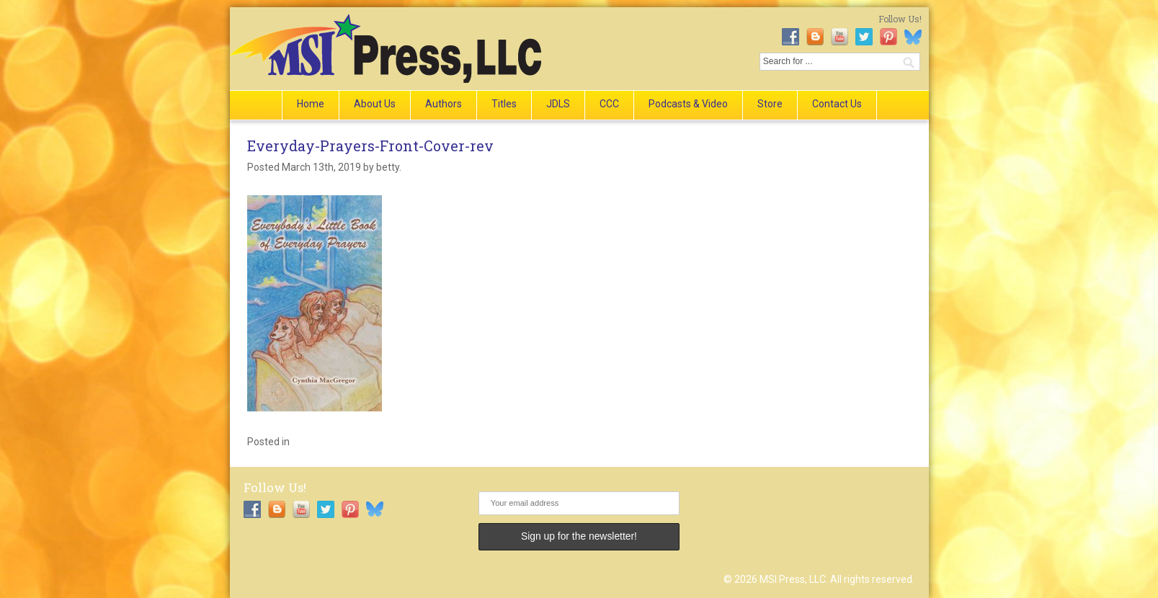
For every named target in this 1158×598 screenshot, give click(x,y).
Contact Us (837, 104)
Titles (504, 104)
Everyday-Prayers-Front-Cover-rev (370, 145)
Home (310, 104)
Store (770, 104)
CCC (609, 104)
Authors (443, 104)
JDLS (558, 104)
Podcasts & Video (688, 104)
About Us (375, 104)
